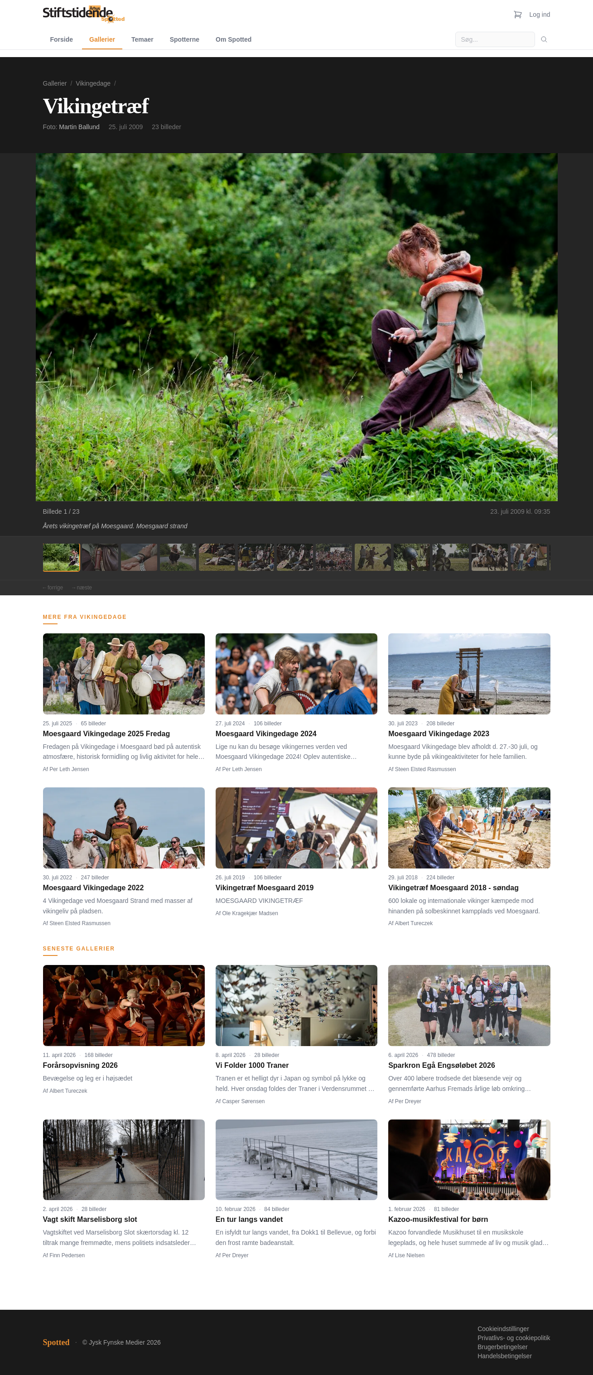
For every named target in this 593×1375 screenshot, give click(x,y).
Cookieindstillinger (503, 1328)
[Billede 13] (529, 557)
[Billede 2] (100, 557)
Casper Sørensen (243, 1101)
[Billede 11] (451, 557)
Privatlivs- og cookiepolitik (513, 1337)
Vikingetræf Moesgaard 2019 (265, 888)
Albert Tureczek (414, 923)
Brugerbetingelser (502, 1347)
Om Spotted (233, 39)
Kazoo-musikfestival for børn (438, 1219)
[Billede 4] (178, 557)
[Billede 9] (373, 557)
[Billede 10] (412, 557)
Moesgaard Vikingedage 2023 (438, 734)
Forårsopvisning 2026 (80, 1065)
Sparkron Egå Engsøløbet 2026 (441, 1065)
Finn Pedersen (67, 1255)
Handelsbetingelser (504, 1356)
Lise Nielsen (409, 1255)
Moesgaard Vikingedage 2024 (266, 734)
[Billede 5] (217, 557)
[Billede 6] (256, 557)
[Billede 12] (490, 557)
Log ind (540, 14)
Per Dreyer (408, 1101)
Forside (61, 39)
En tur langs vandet (249, 1219)
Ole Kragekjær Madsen (250, 913)
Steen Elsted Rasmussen (425, 769)
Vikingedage (93, 83)
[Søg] (544, 39)
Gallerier (102, 39)
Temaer (142, 39)
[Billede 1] (61, 557)
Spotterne (184, 39)
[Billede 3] (139, 557)
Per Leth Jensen (69, 769)
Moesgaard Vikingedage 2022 (93, 888)
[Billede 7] (295, 557)
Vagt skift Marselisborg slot (90, 1219)
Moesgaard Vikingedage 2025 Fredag (106, 734)
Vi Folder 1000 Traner (252, 1065)
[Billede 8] (334, 557)
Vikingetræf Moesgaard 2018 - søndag (453, 888)
